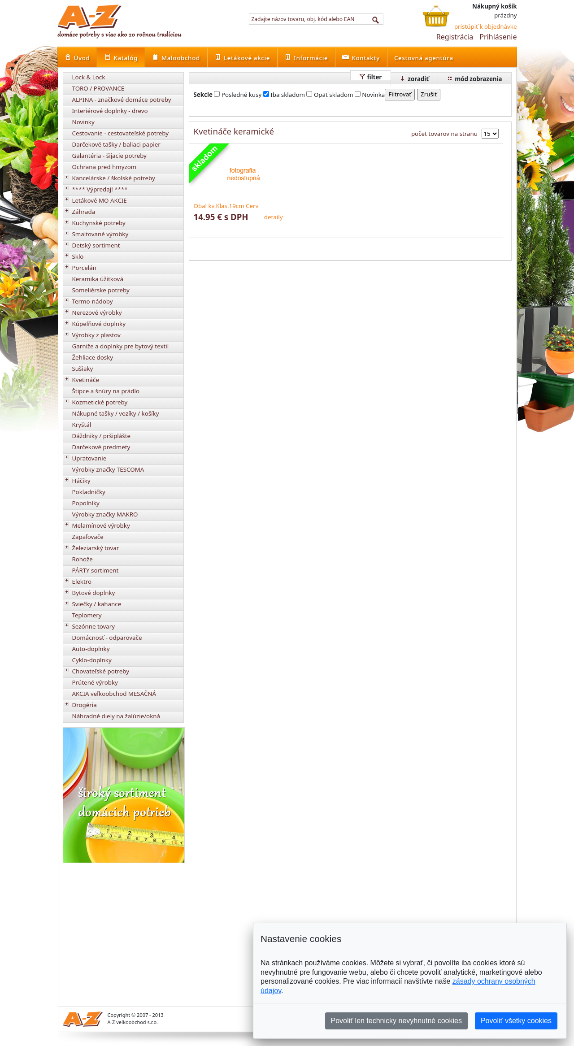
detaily (273, 217)
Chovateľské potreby (101, 671)
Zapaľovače (88, 537)
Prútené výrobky (95, 682)
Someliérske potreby (101, 290)
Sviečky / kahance (97, 604)
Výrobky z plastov (96, 335)
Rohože (82, 559)
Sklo (78, 256)
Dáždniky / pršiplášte (101, 436)
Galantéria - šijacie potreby (109, 156)
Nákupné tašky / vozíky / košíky (115, 413)
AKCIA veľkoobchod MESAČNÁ (114, 694)
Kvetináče (85, 380)
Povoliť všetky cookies (516, 1020)
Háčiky (81, 481)
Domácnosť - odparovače (107, 638)
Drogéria (84, 705)
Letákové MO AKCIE (99, 200)
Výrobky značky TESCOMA (108, 469)
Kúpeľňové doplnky (99, 324)
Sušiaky (82, 369)
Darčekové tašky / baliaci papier (116, 144)
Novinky (83, 122)
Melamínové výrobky (101, 525)
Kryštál (81, 425)
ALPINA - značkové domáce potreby (121, 99)
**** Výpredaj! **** (100, 189)
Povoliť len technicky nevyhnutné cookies (396, 1020)
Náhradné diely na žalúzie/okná (116, 716)
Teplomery (87, 615)
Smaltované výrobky (100, 234)
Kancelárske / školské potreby (113, 178)
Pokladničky (88, 492)
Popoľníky (86, 503)
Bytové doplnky (93, 593)
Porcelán (84, 268)
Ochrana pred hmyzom (104, 167)
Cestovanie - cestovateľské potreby (120, 133)
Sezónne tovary (93, 626)
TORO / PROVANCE (98, 88)
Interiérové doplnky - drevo (110, 111)
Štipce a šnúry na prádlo (106, 391)
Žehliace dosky (92, 357)
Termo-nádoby (92, 301)
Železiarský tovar (95, 548)
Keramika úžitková (97, 279)
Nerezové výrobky (97, 312)
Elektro (82, 581)
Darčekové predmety (101, 447)
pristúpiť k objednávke (485, 26)
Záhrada (84, 212)
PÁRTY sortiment (95, 570)
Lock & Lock (88, 77)
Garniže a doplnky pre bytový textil (120, 346)
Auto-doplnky (91, 649)
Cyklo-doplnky (92, 660)
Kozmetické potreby (100, 402)
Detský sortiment (96, 245)
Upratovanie (89, 458)
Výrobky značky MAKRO (105, 514)
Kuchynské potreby (99, 223)
